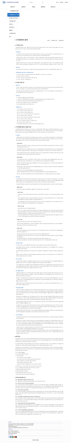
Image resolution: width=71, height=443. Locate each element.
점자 (10, 36)
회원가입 (61, 2)
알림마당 (43, 6)
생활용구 (11, 30)
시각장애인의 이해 (14, 11)
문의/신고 (53, 6)
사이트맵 (66, 2)
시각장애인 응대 (12, 33)
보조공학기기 (11, 27)
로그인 (57, 2)
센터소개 (12, 6)
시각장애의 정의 (12, 21)
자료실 (33, 6)
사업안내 (23, 6)
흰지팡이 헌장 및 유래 (13, 18)
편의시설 (11, 24)
